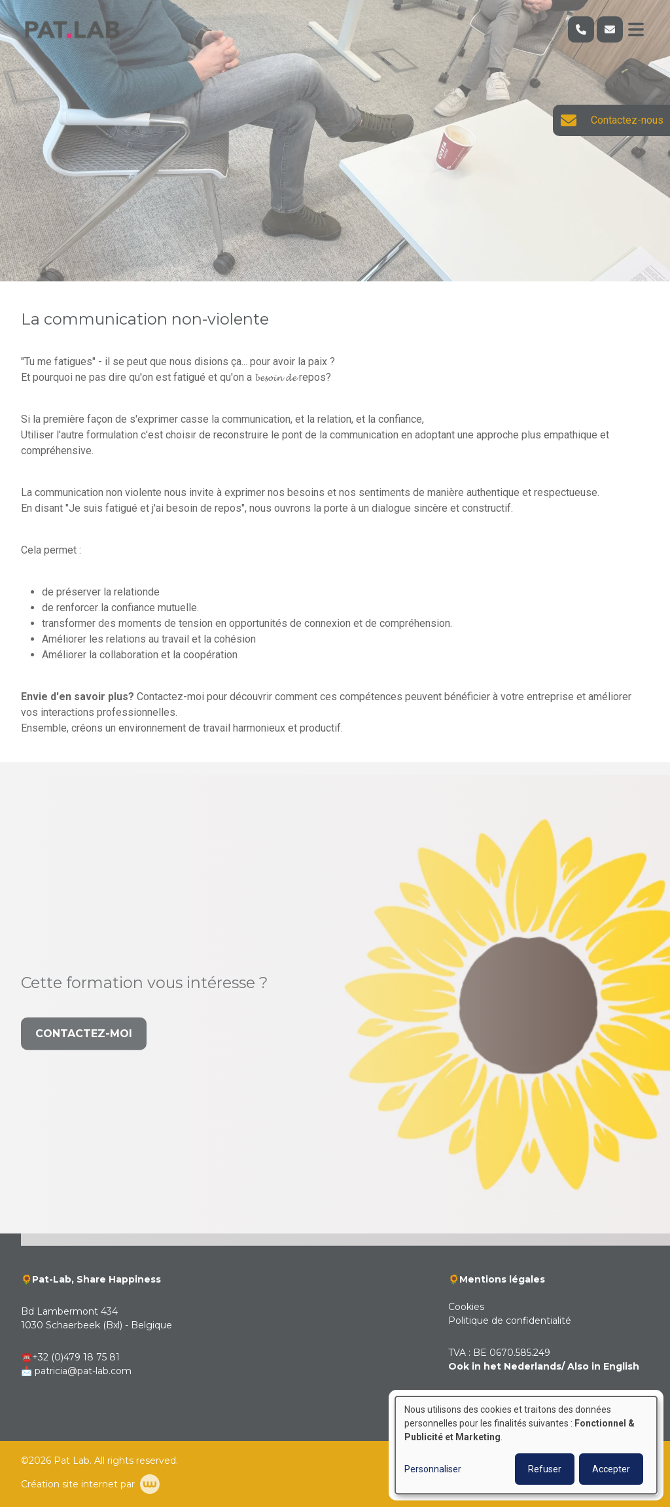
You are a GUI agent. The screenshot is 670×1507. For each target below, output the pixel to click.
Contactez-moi (83, 1052)
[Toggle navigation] (636, 29)
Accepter (611, 1469)
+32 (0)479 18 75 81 (76, 1357)
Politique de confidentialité (509, 1320)
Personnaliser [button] (432, 1469)
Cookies (466, 1307)
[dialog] (526, 1445)
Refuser (544, 1469)
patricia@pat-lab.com (83, 1371)
